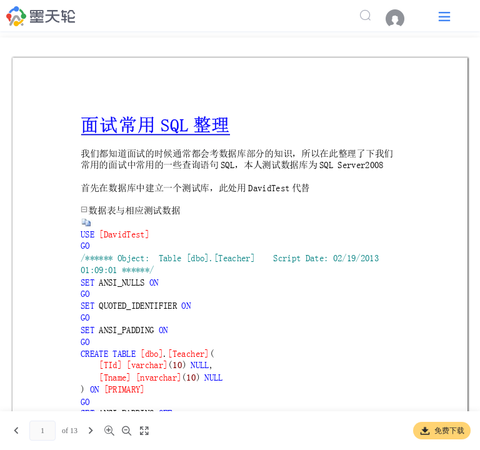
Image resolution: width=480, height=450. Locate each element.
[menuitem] (401, 19)
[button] (444, 16)
